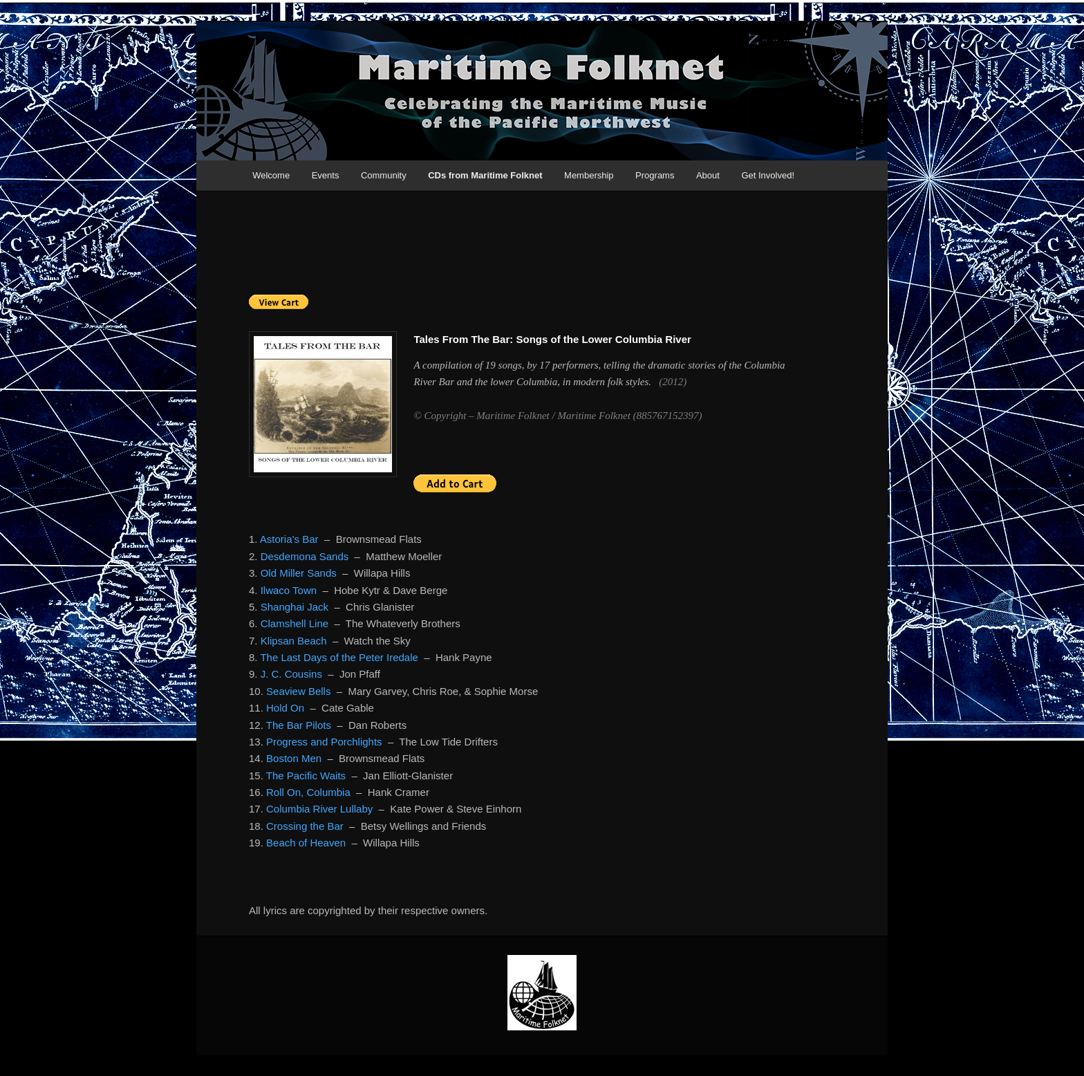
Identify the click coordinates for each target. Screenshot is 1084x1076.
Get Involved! (767, 175)
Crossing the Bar (305, 826)
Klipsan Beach (294, 641)
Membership (589, 175)
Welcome (271, 175)
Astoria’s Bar (289, 539)
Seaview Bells (298, 691)
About (708, 175)
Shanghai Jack (294, 607)
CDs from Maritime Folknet (485, 175)
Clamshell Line (294, 623)
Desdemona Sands (305, 556)
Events (325, 175)
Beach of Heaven (306, 842)
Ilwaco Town (289, 590)
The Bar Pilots (298, 725)
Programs (654, 175)
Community (383, 175)
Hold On (285, 708)
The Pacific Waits (306, 775)
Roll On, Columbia (308, 792)
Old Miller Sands (299, 573)
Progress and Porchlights (324, 742)
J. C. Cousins (291, 674)
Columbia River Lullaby (319, 809)
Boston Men (293, 758)
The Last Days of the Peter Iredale (339, 657)
